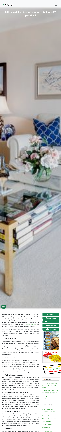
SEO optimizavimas (47, 424)
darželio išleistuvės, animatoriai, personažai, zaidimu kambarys (48, 411)
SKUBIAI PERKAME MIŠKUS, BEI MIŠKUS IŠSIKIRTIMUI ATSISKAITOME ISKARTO (50, 392)
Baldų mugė (8, 5)
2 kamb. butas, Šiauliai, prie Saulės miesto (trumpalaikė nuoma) (49, 385)
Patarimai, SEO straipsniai (49, 418)
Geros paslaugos (46, 421)
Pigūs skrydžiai (46, 416)
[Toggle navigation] (56, 4)
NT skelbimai (49, 379)
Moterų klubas (46, 427)
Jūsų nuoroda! (48, 431)
